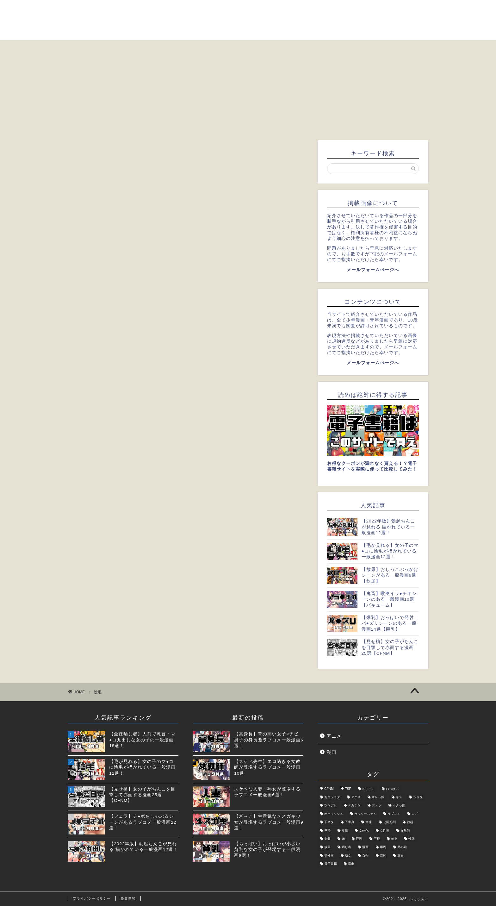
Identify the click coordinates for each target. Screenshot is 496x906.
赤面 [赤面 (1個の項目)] (400, 855)
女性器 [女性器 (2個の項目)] (384, 830)
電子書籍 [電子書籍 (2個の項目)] (330, 864)
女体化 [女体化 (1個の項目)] (364, 830)
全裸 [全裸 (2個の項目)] (368, 822)
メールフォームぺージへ (373, 269)
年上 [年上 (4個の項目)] (394, 838)
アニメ (334, 736)
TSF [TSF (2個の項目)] (348, 788)
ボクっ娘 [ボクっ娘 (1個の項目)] (399, 805)
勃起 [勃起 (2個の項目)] (410, 822)
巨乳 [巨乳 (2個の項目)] (359, 838)
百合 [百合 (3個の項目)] (365, 855)
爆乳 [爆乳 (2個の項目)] (383, 847)
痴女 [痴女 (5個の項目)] (348, 855)
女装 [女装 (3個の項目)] (327, 838)
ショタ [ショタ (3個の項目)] (418, 797)
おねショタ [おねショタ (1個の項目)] (332, 797)
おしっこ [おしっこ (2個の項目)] (368, 788)
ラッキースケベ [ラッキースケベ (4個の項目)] (365, 813)
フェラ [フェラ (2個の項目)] (376, 805)
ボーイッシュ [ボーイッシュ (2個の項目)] (333, 813)
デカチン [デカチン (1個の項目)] (354, 805)
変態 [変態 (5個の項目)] (345, 830)
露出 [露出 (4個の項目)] (351, 864)
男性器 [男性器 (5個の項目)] (329, 855)
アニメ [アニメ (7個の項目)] (356, 797)
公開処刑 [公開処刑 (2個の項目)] (389, 822)
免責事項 (128, 898)
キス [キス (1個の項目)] (399, 797)
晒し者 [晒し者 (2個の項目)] (346, 847)
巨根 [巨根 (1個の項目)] (377, 838)
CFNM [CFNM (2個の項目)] (329, 788)
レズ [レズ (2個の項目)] (415, 813)
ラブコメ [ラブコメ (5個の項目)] (394, 813)
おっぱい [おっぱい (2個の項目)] (392, 788)
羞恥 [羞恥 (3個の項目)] (383, 855)
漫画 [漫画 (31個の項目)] (365, 847)
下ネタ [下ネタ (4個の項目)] (329, 822)
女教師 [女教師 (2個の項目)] (405, 830)
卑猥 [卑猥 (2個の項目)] (327, 830)
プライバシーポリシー (92, 898)
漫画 (331, 752)
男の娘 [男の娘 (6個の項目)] (402, 847)
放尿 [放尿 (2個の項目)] (327, 847)
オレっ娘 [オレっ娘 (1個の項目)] (378, 797)
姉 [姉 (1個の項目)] (343, 838)
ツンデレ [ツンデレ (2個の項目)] (330, 805)
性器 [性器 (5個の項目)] (411, 838)
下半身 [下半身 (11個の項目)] (349, 822)
